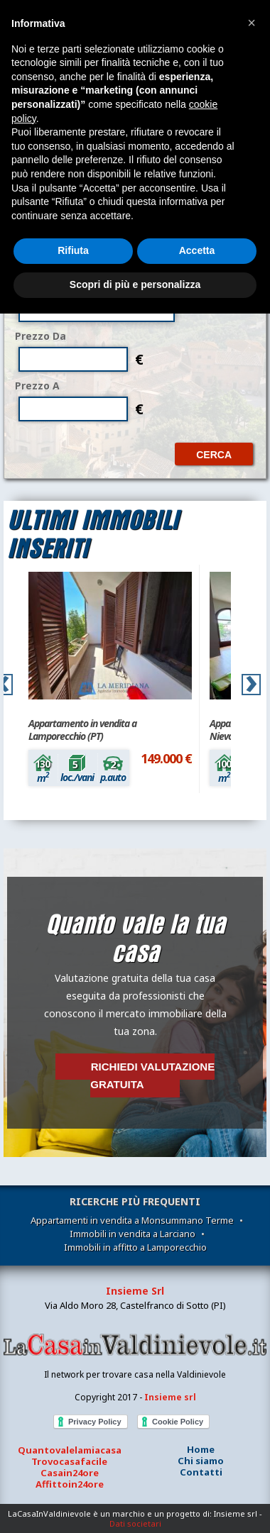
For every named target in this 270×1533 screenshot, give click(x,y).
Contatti (201, 1472)
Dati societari (135, 1523)
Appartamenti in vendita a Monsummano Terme (132, 1220)
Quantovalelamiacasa (70, 1450)
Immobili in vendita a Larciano (132, 1233)
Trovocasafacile (69, 1461)
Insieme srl (170, 1397)
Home (201, 1449)
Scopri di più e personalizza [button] (135, 284)
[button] (251, 22)
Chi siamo (201, 1460)
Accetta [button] (197, 250)
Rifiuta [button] (73, 250)
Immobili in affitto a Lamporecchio (135, 1247)
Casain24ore (69, 1472)
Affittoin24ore (70, 1484)
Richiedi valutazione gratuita (152, 1075)
